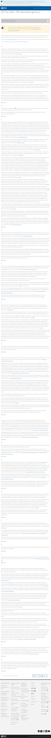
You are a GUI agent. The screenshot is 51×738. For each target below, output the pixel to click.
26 (18, 218)
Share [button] (37, 676)
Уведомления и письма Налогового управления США (25, 690)
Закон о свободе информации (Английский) (15, 709)
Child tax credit (37, 149)
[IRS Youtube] (49, 731)
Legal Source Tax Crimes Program (41, 430)
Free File (41, 328)
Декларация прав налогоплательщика (15, 688)
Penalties (21, 155)
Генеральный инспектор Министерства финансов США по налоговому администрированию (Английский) (45, 697)
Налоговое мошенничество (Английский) (24, 705)
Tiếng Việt (33, 699)
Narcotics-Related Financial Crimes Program (35, 472)
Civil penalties (19, 54)
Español (32, 685)
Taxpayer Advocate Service (8, 591)
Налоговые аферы (25, 700)
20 (22, 211)
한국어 (32, 693)
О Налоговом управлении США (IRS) (5, 687)
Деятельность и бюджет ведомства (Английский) (5, 699)
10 (32, 358)
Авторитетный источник (14, 723)
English (32, 704)
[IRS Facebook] (39, 731)
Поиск (35, 8)
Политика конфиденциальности (35, 736)
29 (19, 49)
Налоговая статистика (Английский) (4, 705)
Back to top (3, 102)
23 (17, 192)
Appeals (31, 82)
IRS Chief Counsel (23, 137)
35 (15, 122)
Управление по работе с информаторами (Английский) (25, 717)
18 (18, 211)
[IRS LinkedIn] (46, 731)
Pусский (33, 696)
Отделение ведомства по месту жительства (5, 715)
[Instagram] (44, 731)
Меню (48, 8)
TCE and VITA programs (34, 654)
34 (28, 112)
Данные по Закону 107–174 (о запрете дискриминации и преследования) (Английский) (15, 717)
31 (12, 122)
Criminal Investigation (17, 224)
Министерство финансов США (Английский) (44, 689)
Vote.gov (43, 714)
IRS (10, 39)
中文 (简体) (33, 688)
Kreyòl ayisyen (34, 701)
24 (22, 84)
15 (18, 233)
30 (19, 95)
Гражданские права (14, 704)
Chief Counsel (45, 586)
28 (16, 49)
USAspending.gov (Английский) (45, 710)
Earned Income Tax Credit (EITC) (30, 269)
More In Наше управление (25, 21)
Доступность (47, 736)
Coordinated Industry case (16, 378)
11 (17, 266)
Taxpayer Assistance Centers (14, 600)
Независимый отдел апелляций (15, 699)
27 (17, 405)
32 (25, 112)
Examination (10, 310)
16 (15, 245)
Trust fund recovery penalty (30, 639)
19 (19, 211)
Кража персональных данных (24, 696)
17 (19, 266)
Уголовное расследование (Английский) (24, 710)
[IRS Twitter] (41, 731)
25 (14, 60)
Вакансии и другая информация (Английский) (5, 693)
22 (18, 64)
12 (24, 157)
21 (21, 233)
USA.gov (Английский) (44, 706)
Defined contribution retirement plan (30, 437)
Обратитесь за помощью (4, 709)
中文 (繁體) (33, 691)
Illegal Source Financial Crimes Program (20, 373)
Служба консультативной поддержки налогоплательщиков (15, 694)
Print (45, 676)
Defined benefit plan (28, 236)
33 (23, 330)
